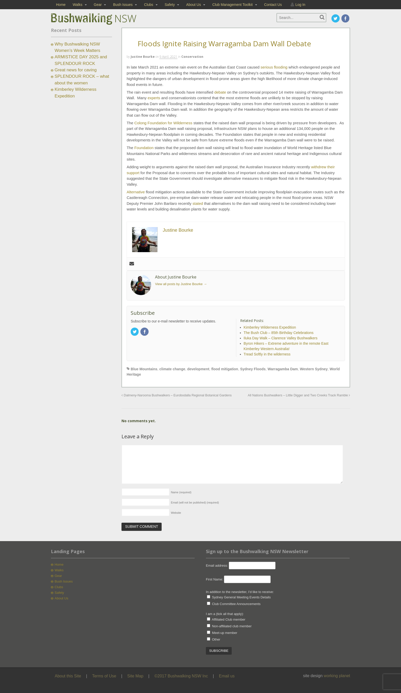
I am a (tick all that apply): (225, 614)
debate (220, 92)
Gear (98, 5)
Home (60, 5)
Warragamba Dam (283, 369)
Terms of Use (104, 676)
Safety (170, 5)
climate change (172, 369)
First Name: (214, 579)
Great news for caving (76, 70)
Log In (300, 5)
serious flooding (274, 67)
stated (198, 203)
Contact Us (273, 5)
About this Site (68, 676)
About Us (193, 5)
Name (181, 492)
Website (176, 512)
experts (154, 98)
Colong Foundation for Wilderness (163, 123)
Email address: (217, 565)
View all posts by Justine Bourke (181, 284)
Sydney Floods (253, 369)
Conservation (192, 56)
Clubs (148, 5)
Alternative (136, 192)
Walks (77, 5)
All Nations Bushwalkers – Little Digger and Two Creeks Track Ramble (299, 395)
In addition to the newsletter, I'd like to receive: (240, 592)
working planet (337, 676)
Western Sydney (314, 369)
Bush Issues (122, 5)
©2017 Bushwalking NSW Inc (181, 676)
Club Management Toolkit (232, 5)
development (198, 369)
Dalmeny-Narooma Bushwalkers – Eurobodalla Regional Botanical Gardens (176, 395)
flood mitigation (224, 369)
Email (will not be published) (195, 502)
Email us (227, 676)
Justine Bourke (143, 56)
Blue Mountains (144, 369)
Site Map (135, 676)
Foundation (143, 148)
